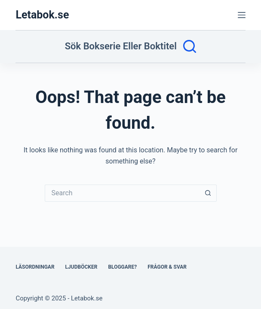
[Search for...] (122, 193)
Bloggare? (122, 267)
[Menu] (242, 15)
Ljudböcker (81, 267)
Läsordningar (34, 267)
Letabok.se (42, 15)
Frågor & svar (167, 267)
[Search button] (208, 193)
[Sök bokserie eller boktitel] (131, 46)
